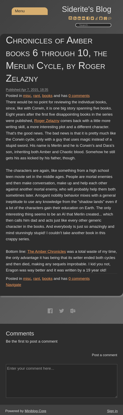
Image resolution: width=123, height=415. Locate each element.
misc (27, 95)
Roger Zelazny (47, 121)
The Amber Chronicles (46, 251)
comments (79, 95)
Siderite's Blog (86, 9)
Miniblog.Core (35, 411)
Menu (20, 11)
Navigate (13, 285)
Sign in (112, 411)
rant (36, 95)
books (47, 95)
